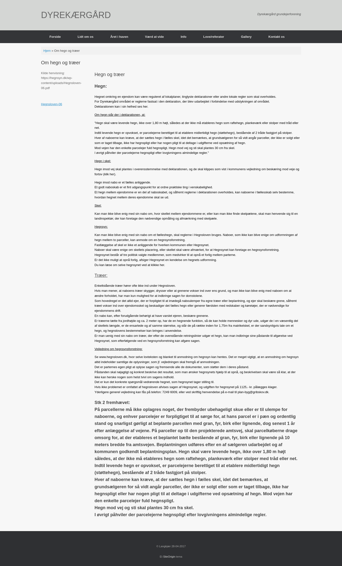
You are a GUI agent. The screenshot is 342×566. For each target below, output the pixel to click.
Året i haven (119, 37)
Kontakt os (276, 37)
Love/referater (213, 37)
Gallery (246, 37)
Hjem (47, 50)
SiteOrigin (169, 556)
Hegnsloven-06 (51, 104)
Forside (55, 37)
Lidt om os (85, 37)
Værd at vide (154, 37)
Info (184, 37)
